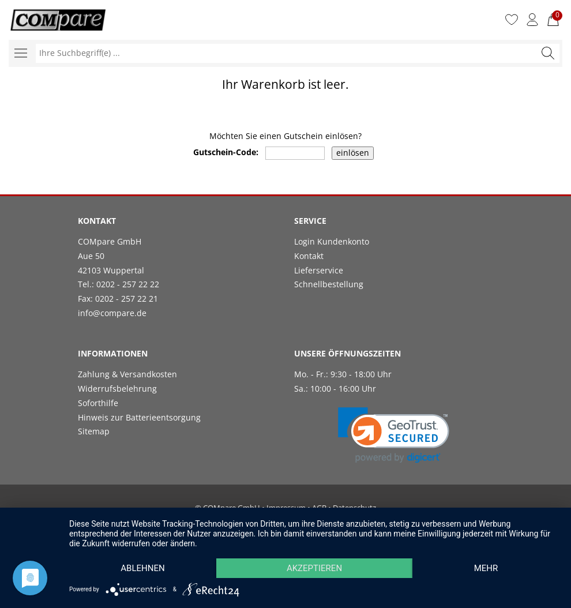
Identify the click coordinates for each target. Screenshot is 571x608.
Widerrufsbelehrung (117, 388)
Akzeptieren (314, 568)
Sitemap (94, 431)
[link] (394, 435)
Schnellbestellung (328, 284)
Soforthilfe (98, 402)
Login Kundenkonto (331, 241)
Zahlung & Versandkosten (127, 374)
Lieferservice (318, 270)
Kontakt (309, 255)
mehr (486, 568)
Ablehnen (142, 568)
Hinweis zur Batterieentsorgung (139, 417)
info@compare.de (112, 312)
